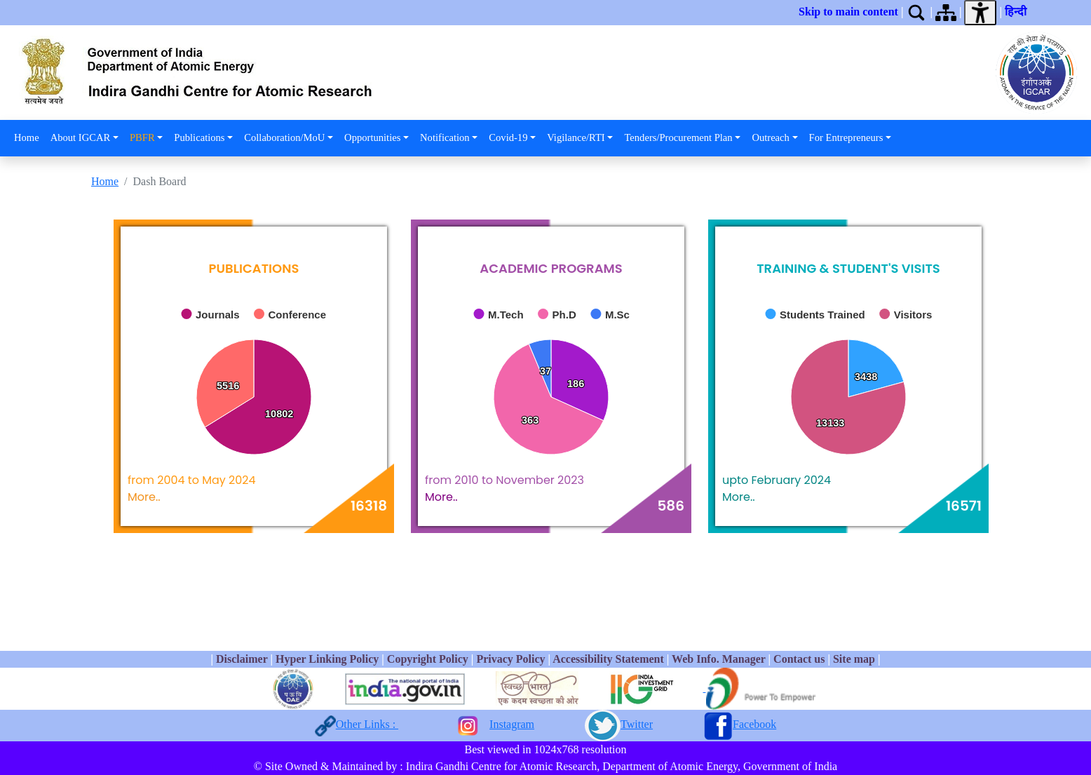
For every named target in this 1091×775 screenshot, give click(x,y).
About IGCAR (80, 137)
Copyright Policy (427, 659)
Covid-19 (508, 137)
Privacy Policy (510, 659)
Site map (854, 659)
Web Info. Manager (718, 659)
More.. (144, 497)
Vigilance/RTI (576, 137)
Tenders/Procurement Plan (678, 137)
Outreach (770, 137)
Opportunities (372, 137)
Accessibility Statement (608, 659)
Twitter (637, 724)
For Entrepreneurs (846, 137)
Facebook (754, 724)
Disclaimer (241, 659)
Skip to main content (848, 12)
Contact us (799, 659)
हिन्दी (1018, 12)
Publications (199, 137)
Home (26, 137)
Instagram (511, 724)
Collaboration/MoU (284, 137)
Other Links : (367, 724)
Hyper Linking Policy (328, 659)
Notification (445, 137)
